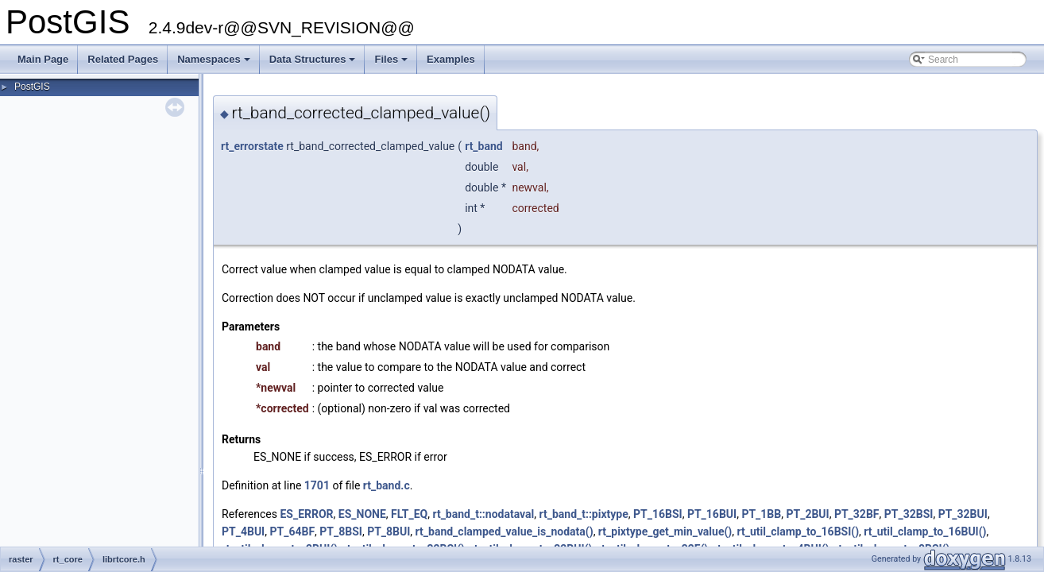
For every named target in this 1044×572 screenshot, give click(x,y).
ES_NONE (362, 514)
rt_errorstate (252, 146)
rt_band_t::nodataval (483, 514)
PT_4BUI (243, 531)
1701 (317, 485)
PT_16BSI (657, 514)
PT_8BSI (340, 531)
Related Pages (122, 59)
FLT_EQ (409, 514)
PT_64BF (292, 531)
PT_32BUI (963, 514)
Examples (451, 59)
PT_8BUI (388, 531)
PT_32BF (857, 514)
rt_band (484, 146)
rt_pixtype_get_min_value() (665, 531)
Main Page (42, 59)
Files (392, 63)
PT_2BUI (807, 514)
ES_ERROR (306, 514)
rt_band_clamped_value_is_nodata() (505, 531)
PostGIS (32, 86)
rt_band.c (386, 485)
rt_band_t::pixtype (583, 514)
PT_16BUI (712, 514)
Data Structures (313, 63)
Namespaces (215, 63)
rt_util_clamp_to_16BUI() (925, 531)
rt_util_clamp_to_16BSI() (798, 531)
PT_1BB (761, 514)
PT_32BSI (909, 514)
